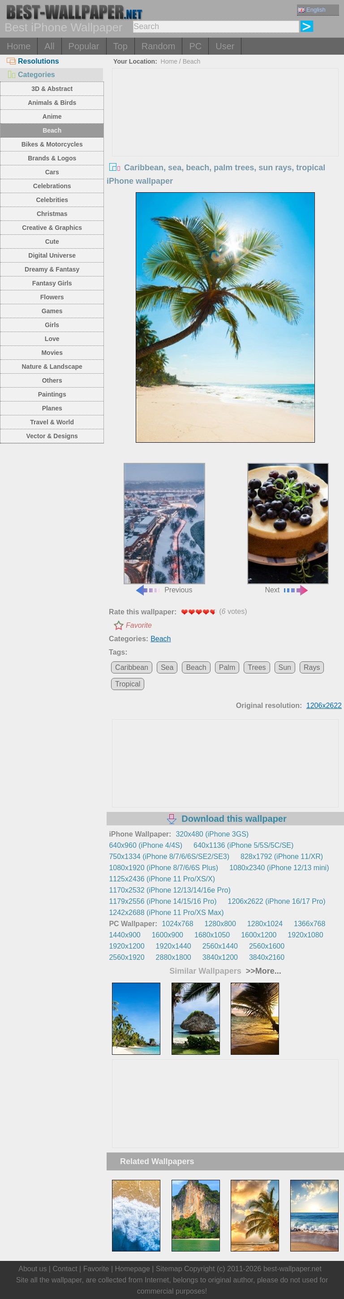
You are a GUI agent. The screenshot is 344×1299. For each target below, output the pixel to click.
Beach (52, 130)
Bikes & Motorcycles (52, 144)
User (224, 46)
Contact (64, 1269)
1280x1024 (265, 924)
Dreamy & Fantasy (52, 269)
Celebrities (52, 199)
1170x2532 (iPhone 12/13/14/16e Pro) (169, 890)
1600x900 (167, 935)
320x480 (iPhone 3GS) (212, 834)
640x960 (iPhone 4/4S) (145, 845)
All (49, 46)
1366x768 (309, 924)
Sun (285, 667)
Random (159, 46)
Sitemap (169, 1269)
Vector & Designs (52, 436)
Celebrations (52, 186)
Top (120, 46)
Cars (52, 172)
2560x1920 (126, 957)
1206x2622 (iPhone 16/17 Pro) (277, 901)
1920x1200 (126, 946)
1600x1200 (258, 935)
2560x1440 (220, 946)
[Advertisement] (225, 136)
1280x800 (220, 924)
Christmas (52, 213)
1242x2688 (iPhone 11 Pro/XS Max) (166, 912)
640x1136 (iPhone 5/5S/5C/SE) (243, 845)
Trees (257, 667)
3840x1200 (220, 957)
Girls (52, 324)
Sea (167, 667)
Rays (312, 667)
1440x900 (124, 935)
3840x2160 (266, 957)
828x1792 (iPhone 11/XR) (282, 856)
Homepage (132, 1269)
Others (52, 380)
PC (195, 46)
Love (52, 338)
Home (18, 46)
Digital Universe (52, 255)
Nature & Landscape (52, 366)
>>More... (262, 971)
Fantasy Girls (52, 283)
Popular (84, 46)
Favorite (139, 625)
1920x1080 (305, 935)
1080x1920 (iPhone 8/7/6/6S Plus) (163, 868)
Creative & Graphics (52, 227)
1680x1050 (212, 935)
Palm (227, 667)
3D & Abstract (52, 88)
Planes (52, 408)
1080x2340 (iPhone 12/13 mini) (279, 868)
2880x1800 (173, 957)
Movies (51, 352)
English (312, 9)
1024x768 (177, 924)
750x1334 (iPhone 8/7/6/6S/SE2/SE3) (169, 856)
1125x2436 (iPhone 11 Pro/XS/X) (162, 879)
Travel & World (52, 422)
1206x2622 (324, 705)
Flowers (52, 297)
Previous (164, 528)
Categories (31, 74)
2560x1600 (266, 946)
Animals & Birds (52, 102)
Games (52, 311)
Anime (52, 116)
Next (288, 528)
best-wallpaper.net (292, 1269)
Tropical (127, 684)
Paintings (52, 394)
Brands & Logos (52, 158)
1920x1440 (173, 946)
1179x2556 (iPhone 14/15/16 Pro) (162, 901)
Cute (52, 241)
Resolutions (33, 61)
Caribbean (131, 667)
